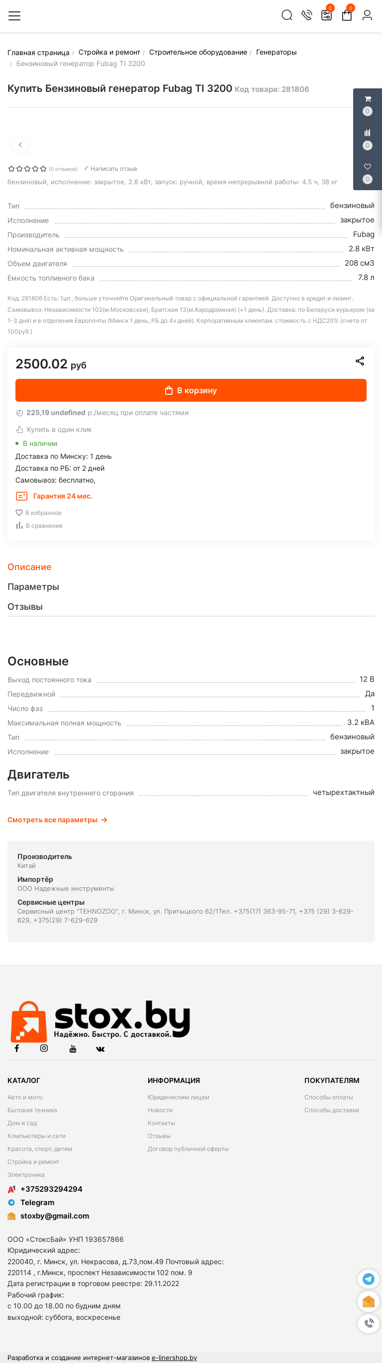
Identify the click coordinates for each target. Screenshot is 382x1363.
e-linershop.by (174, 1358)
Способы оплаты (328, 1097)
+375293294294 (45, 1189)
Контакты (161, 1123)
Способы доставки (331, 1110)
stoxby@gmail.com (54, 1215)
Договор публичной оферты (188, 1148)
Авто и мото (24, 1097)
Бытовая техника (32, 1110)
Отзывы (159, 1136)
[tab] (191, 567)
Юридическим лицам (178, 1097)
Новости (160, 1110)
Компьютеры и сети (36, 1136)
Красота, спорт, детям (39, 1148)
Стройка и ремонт (33, 1161)
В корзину (191, 390)
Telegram (30, 1202)
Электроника (26, 1174)
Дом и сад (22, 1123)
